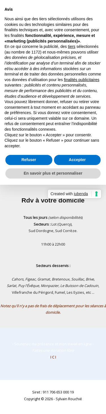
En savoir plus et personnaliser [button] (53, 173)
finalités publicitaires (81, 79)
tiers (71, 46)
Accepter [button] (77, 159)
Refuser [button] (28, 159)
